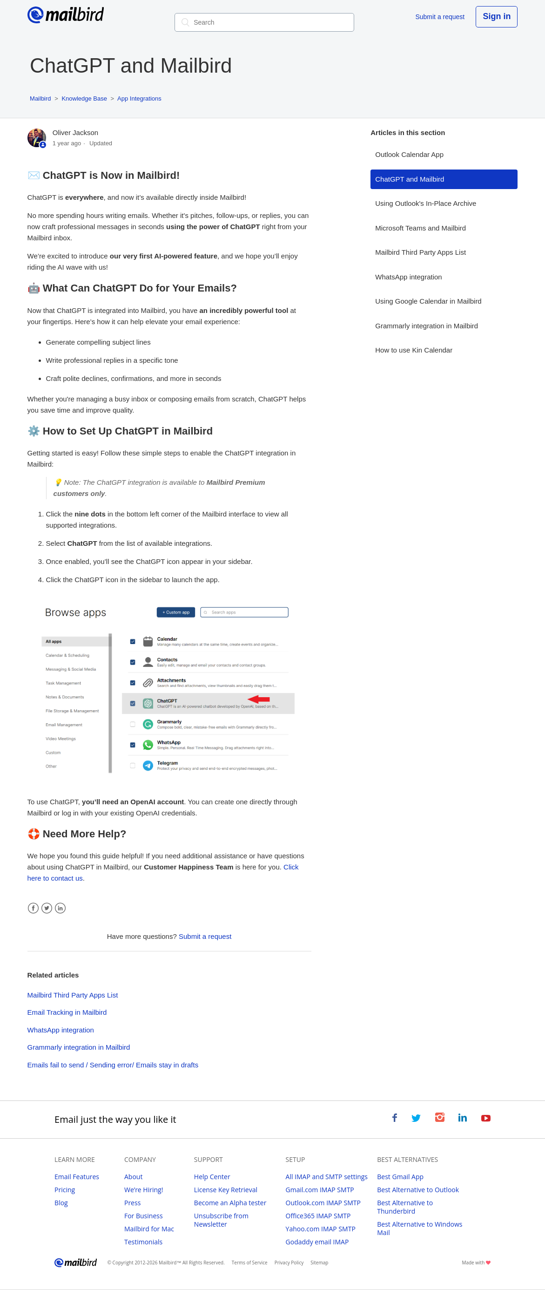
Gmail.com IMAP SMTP (320, 1189)
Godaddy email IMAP (317, 1241)
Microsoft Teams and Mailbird (420, 228)
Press (132, 1202)
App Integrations (139, 98)
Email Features (76, 1176)
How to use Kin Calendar (413, 350)
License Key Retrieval (225, 1189)
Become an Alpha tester (230, 1202)
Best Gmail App (400, 1176)
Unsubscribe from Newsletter (221, 1220)
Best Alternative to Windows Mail (419, 1228)
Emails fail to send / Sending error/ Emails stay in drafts (113, 1065)
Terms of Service (250, 1262)
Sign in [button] (497, 16)
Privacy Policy (289, 1262)
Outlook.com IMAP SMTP (323, 1202)
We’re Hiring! (143, 1189)
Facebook (33, 908)
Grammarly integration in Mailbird (78, 1047)
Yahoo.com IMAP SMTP (321, 1228)
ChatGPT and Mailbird (409, 179)
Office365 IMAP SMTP (318, 1215)
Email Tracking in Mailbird (67, 1012)
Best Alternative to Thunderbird (405, 1206)
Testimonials (143, 1241)
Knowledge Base (84, 98)
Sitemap (319, 1262)
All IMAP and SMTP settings (327, 1176)
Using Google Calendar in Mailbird (428, 301)
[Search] (264, 22)
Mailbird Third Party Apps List (72, 995)
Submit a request (439, 16)
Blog (61, 1202)
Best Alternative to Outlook (418, 1189)
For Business (143, 1215)
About (133, 1176)
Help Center (212, 1176)
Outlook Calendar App (409, 154)
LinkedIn (60, 908)
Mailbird (40, 98)
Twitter (47, 908)
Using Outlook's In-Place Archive (425, 203)
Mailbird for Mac (149, 1228)
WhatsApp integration (60, 1030)
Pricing (64, 1189)
